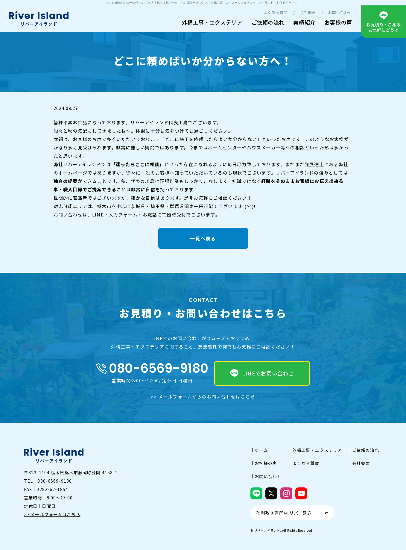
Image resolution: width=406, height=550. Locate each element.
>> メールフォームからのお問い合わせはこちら (203, 396)
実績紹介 (304, 22)
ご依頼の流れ (268, 22)
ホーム (261, 450)
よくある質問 (276, 12)
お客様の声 (338, 22)
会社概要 (308, 12)
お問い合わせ (340, 12)
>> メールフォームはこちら (52, 514)
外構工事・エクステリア (212, 22)
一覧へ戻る (203, 238)
